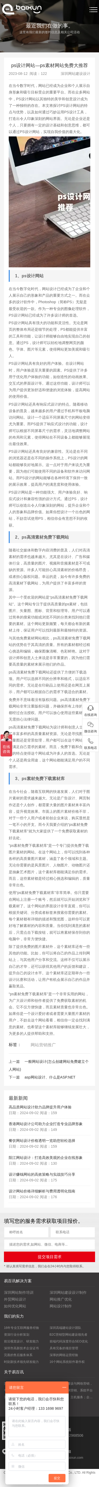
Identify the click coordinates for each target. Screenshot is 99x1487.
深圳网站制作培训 (19, 1292)
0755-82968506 (70, 1435)
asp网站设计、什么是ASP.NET (50, 1077)
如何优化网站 (15, 1306)
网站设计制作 (61, 1306)
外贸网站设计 (15, 1299)
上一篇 (14, 1061)
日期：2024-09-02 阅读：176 (33, 1197)
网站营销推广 (43, 1045)
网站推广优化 (61, 1299)
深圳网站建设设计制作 (68, 1292)
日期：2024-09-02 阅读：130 (33, 1163)
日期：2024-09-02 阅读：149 (33, 1129)
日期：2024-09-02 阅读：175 (33, 1180)
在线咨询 (90, 715)
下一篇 (14, 1077)
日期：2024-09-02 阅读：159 (33, 1113)
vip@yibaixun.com (70, 1458)
